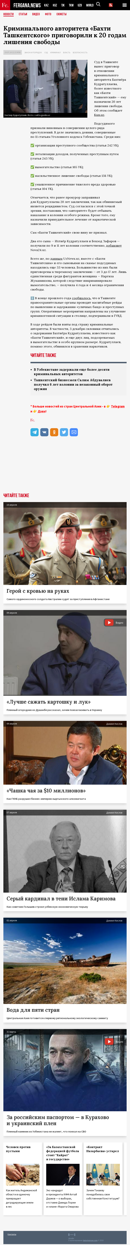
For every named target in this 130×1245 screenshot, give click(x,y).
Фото (49, 14)
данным (56, 259)
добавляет (114, 245)
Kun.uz (99, 115)
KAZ (46, 5)
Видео (37, 14)
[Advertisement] (65, 468)
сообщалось (81, 298)
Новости (8, 14)
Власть (66, 52)
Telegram (118, 407)
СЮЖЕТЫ (63, 14)
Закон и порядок (33, 52)
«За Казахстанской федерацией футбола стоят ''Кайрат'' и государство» (62, 1154)
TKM (71, 5)
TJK (63, 5)
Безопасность (80, 52)
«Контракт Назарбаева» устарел (102, 1150)
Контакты (12, 1235)
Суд (46, 52)
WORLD (91, 5)
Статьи (23, 14)
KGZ (55, 5)
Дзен (41, 412)
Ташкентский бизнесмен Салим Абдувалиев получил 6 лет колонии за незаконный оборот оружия (76, 385)
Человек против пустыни (18, 1150)
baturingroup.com (90, 1241)
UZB (81, 5)
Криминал (55, 52)
